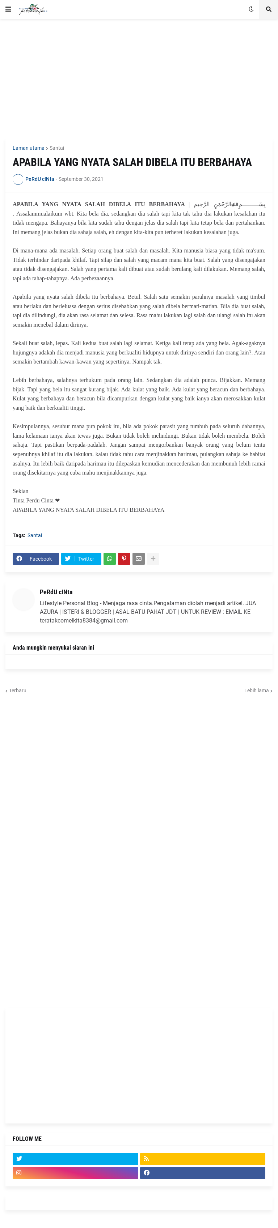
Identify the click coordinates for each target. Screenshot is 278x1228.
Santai (57, 147)
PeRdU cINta (56, 592)
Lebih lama (256, 690)
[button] (8, 9)
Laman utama (29, 147)
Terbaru (17, 690)
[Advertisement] (139, 78)
